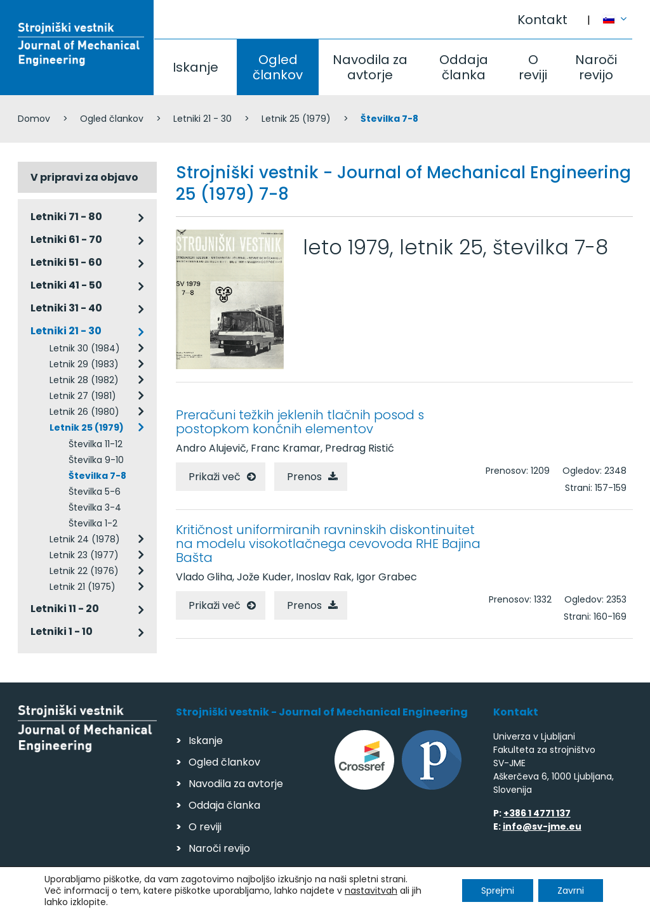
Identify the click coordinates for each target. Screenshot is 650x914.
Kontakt (542, 20)
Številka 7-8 (97, 475)
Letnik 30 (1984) (85, 348)
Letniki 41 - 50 (66, 285)
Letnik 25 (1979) (296, 118)
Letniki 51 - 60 (66, 262)
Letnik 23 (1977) (84, 555)
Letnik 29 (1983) (84, 364)
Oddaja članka (463, 67)
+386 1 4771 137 (537, 813)
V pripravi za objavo (84, 177)
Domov (34, 118)
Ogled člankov (278, 67)
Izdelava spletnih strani (545, 900)
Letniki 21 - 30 (202, 118)
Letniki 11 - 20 (64, 608)
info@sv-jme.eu (542, 826)
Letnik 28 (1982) (84, 380)
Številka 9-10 (96, 460)
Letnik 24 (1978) (85, 539)
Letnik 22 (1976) (84, 571)
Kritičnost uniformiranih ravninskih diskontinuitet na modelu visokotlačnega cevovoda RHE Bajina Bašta (328, 543)
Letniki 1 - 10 (61, 631)
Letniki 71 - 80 (66, 216)
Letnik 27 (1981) (83, 395)
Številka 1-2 (93, 523)
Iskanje (195, 67)
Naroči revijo (596, 67)
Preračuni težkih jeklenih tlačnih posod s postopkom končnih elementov (300, 422)
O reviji (533, 67)
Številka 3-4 (95, 507)
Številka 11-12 (96, 444)
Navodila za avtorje (370, 67)
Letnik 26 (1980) (84, 411)
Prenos (304, 476)
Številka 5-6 (95, 491)
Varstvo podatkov (181, 898)
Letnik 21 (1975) (83, 586)
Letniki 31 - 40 (66, 308)
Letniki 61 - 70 (66, 239)
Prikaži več (215, 476)
